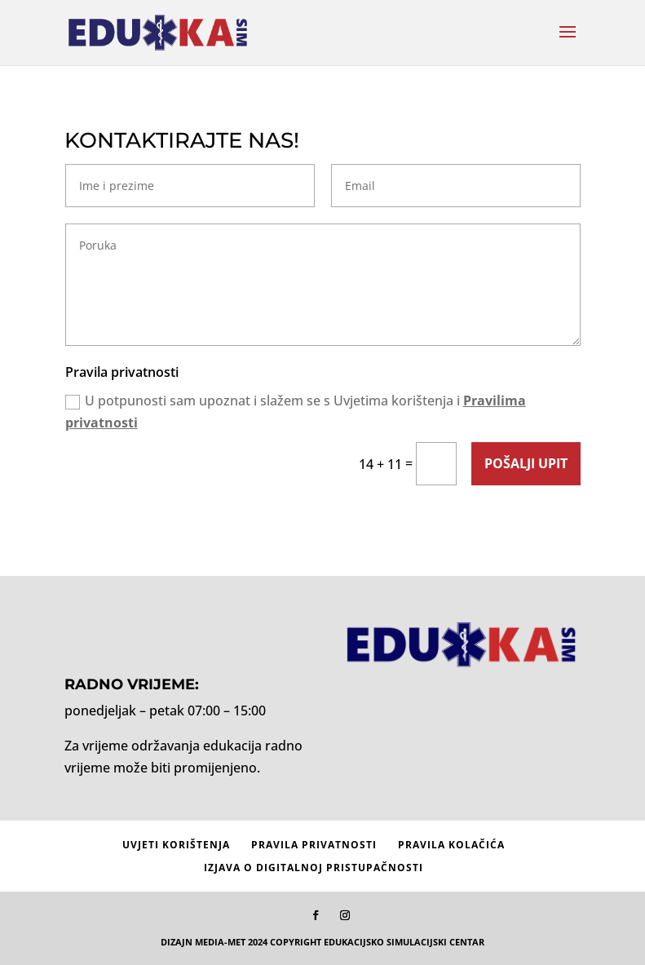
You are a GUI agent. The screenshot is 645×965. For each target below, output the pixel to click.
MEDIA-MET (220, 942)
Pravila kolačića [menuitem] (451, 845)
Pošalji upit (526, 463)
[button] (567, 42)
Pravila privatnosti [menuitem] (314, 845)
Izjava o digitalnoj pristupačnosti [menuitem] (313, 867)
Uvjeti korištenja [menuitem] (176, 845)
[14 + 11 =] (436, 463)
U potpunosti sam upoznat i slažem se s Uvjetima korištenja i (295, 412)
